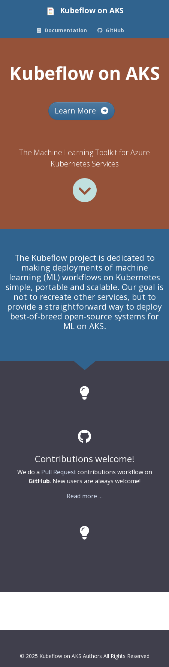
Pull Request (58, 472)
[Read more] (85, 190)
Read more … (85, 496)
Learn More (81, 111)
